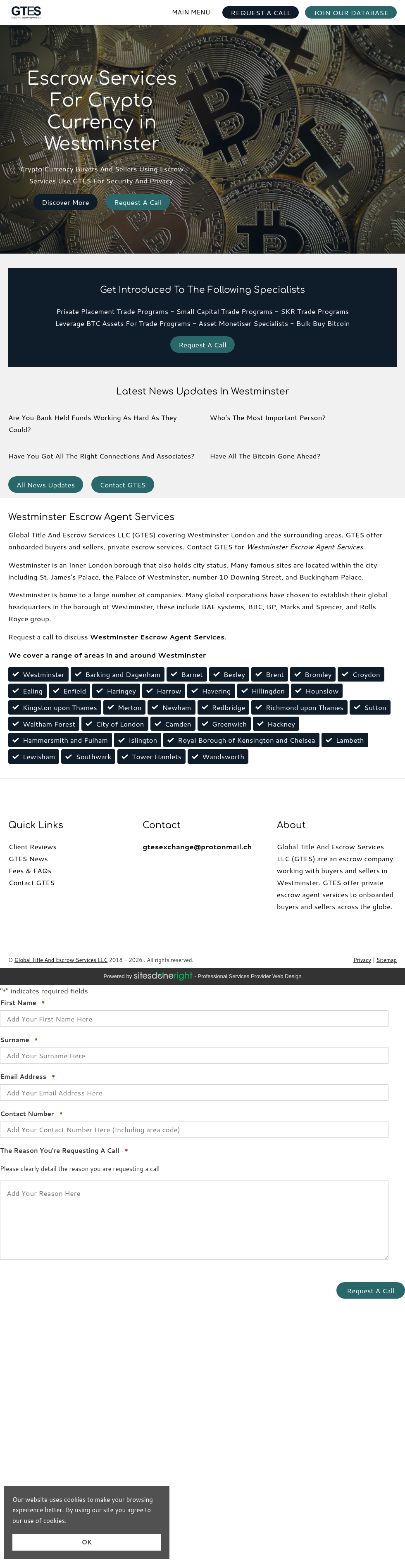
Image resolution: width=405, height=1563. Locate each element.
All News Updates (46, 484)
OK (86, 1542)
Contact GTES (123, 484)
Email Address (27, 1076)
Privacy (362, 960)
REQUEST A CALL (261, 12)
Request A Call (138, 202)
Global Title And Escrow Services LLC (60, 960)
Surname (19, 1040)
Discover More (65, 202)
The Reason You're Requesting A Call (64, 1150)
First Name (22, 1002)
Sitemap (386, 960)
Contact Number (31, 1114)
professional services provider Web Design (249, 976)
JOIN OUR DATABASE (350, 12)
